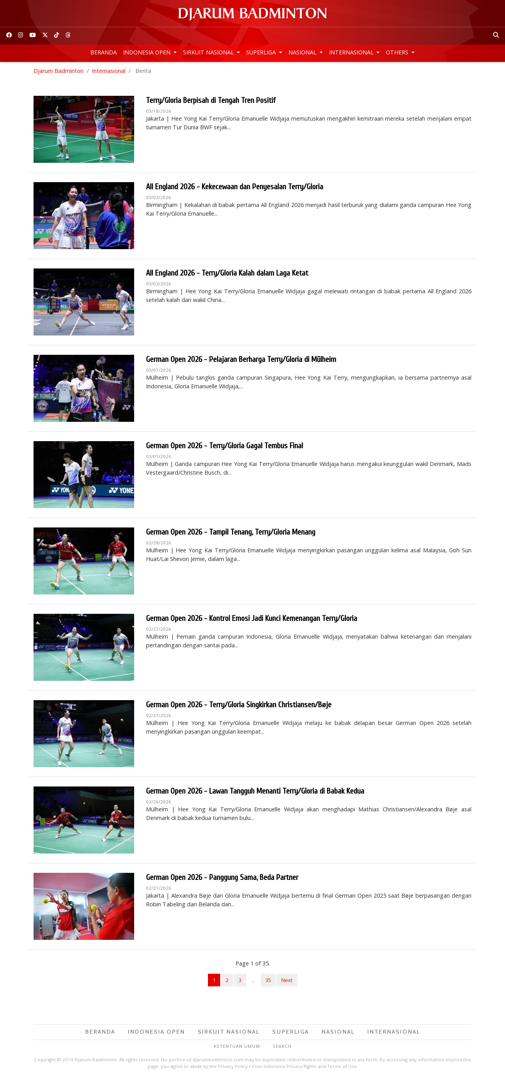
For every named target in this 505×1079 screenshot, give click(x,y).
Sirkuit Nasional (209, 52)
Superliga (261, 52)
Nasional (303, 52)
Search (282, 1046)
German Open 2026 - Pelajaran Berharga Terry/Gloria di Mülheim (241, 359)
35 (268, 980)
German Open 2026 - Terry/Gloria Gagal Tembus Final (224, 445)
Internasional (352, 52)
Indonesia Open (147, 52)
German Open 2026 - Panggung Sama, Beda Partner (222, 877)
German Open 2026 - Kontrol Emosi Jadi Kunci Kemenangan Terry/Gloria (251, 618)
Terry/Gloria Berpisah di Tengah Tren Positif (211, 100)
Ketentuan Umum (237, 1046)
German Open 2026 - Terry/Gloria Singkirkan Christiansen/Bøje (238, 704)
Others (398, 52)
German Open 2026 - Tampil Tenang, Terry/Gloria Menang (230, 532)
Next (286, 980)
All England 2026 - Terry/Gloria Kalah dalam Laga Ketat (227, 273)
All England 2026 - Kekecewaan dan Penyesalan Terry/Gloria (234, 186)
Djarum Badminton (59, 71)
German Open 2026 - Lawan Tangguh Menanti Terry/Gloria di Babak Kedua (255, 791)
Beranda (103, 52)
